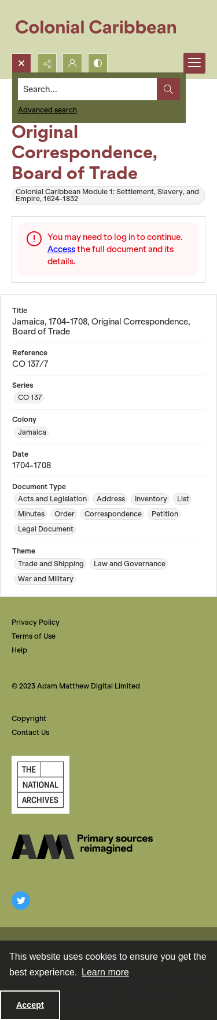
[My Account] (72, 63)
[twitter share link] (21, 900)
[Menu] (194, 63)
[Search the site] (88, 89)
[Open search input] (21, 63)
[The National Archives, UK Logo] (40, 785)
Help (19, 650)
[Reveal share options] (47, 63)
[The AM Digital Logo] (82, 847)
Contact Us (30, 732)
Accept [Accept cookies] (30, 1005)
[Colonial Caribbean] (104, 27)
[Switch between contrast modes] (98, 63)
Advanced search (47, 109)
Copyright (29, 718)
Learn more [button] (105, 972)
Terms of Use (34, 636)
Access (61, 249)
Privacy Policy (36, 622)
